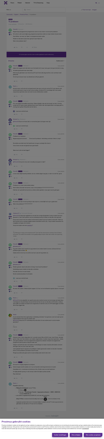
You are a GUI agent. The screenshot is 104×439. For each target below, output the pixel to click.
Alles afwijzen (76, 435)
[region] (52, 429)
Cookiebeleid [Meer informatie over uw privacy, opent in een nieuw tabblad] (85, 428)
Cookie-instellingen (60, 435)
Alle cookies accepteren (93, 435)
